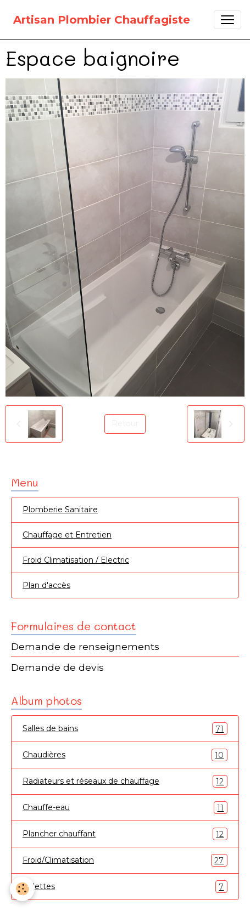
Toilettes (125, 886)
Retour (125, 423)
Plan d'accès (46, 585)
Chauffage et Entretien (67, 535)
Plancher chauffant (125, 834)
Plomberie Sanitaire (60, 509)
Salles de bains (125, 728)
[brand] (102, 20)
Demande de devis (57, 667)
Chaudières (125, 755)
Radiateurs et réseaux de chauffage (125, 781)
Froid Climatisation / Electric (76, 560)
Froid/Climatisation (125, 860)
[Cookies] (22, 888)
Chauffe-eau (125, 807)
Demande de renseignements (85, 646)
